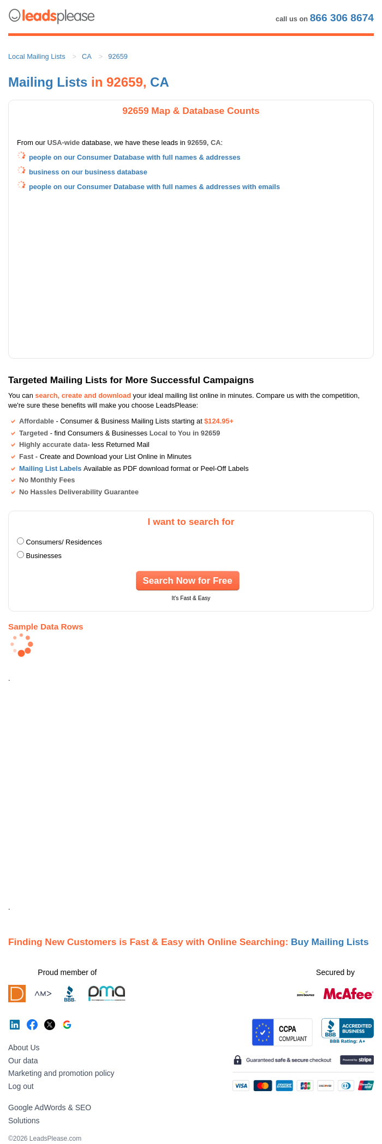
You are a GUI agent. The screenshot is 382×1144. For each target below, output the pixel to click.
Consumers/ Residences (64, 542)
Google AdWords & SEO (49, 1107)
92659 (118, 56)
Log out (21, 1086)
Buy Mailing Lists (330, 941)
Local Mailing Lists (36, 56)
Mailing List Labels (50, 468)
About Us (24, 1047)
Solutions (24, 1120)
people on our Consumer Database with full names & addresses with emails (154, 187)
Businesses (44, 556)
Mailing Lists (47, 82)
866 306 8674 (342, 17)
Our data (23, 1060)
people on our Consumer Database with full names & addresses (135, 157)
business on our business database (88, 172)
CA (87, 56)
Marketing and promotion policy (61, 1073)
